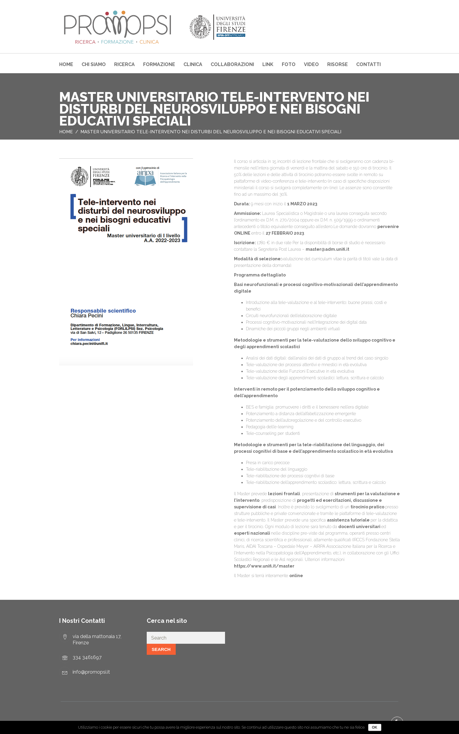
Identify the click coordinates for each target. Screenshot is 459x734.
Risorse (337, 64)
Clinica (192, 64)
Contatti (368, 64)
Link (267, 64)
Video (311, 64)
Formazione (159, 64)
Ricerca (124, 64)
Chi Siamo (94, 64)
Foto (289, 64)
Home (66, 64)
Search (161, 649)
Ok (374, 727)
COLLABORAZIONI (232, 64)
